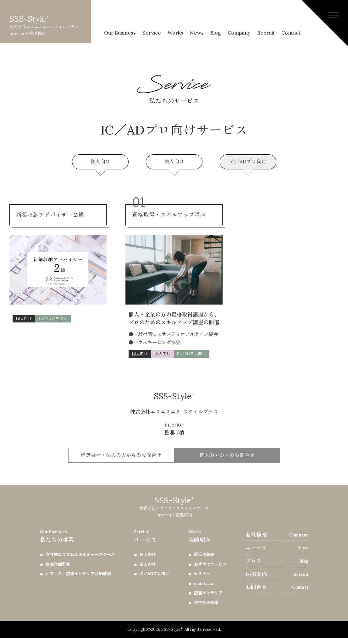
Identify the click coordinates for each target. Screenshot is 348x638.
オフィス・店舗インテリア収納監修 (78, 573)
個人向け (101, 162)
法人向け (174, 162)
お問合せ (256, 587)
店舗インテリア (208, 593)
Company (239, 18)
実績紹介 (207, 536)
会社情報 (256, 534)
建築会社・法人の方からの (121, 455)
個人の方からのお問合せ (227, 455)
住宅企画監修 (58, 564)
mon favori (204, 583)
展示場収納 (204, 554)
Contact (291, 18)
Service (151, 18)
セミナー (202, 573)
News (198, 18)
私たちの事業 (77, 536)
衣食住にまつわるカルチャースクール (80, 554)
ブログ (254, 561)
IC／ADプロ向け (248, 162)
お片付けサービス (210, 564)
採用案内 (256, 574)
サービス (151, 536)
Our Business (120, 18)
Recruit (266, 18)
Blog (217, 18)
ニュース (256, 547)
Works (175, 18)
